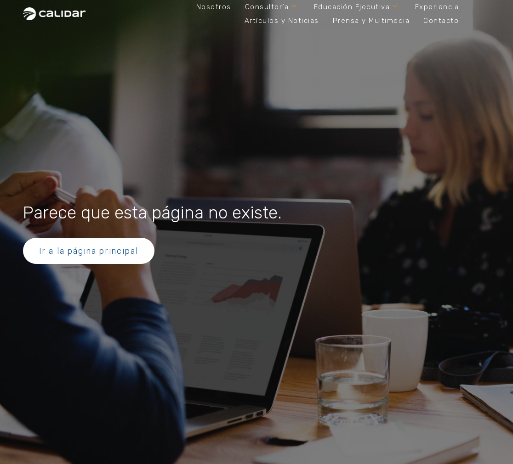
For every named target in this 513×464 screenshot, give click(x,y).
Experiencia (437, 7)
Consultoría (271, 7)
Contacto (441, 21)
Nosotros (213, 7)
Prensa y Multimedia (371, 21)
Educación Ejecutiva (356, 7)
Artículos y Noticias (282, 21)
